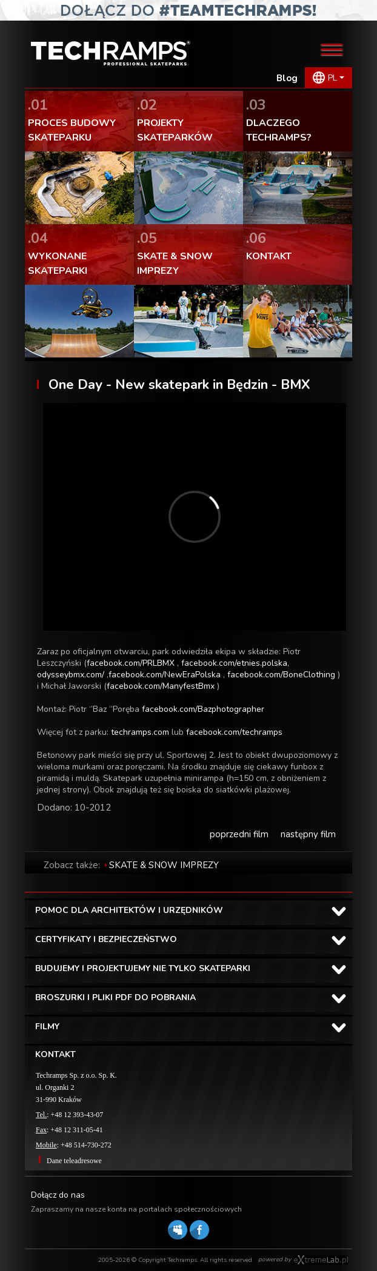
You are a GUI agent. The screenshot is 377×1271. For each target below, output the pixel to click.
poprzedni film (239, 834)
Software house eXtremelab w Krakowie (321, 1260)
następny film (308, 834)
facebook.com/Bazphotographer (203, 709)
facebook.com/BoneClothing (281, 674)
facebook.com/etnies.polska (234, 663)
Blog (287, 78)
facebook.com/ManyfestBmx (161, 686)
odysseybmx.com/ (70, 674)
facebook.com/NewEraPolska (164, 674)
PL (332, 78)
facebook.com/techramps (234, 732)
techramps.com (140, 732)
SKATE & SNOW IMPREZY (164, 865)
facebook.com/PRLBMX (131, 663)
